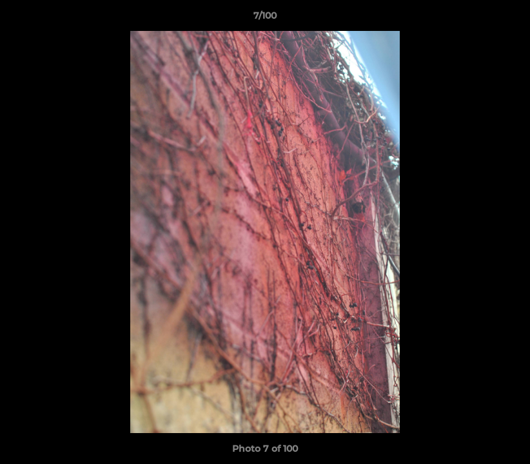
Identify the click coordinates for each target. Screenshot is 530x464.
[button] (507, 18)
